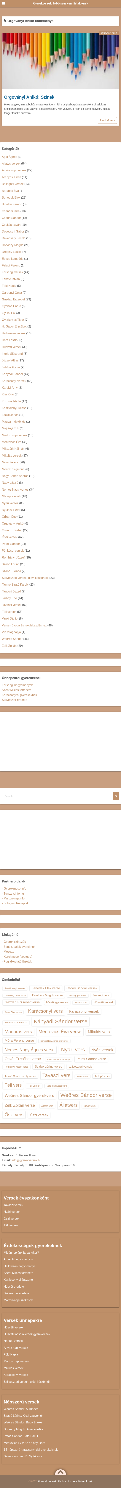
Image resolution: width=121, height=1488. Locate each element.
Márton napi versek (14, 435)
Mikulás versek (12, 455)
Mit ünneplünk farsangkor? (21, 1252)
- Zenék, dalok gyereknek (18, 946)
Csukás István (11, 224)
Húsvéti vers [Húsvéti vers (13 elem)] (81, 1002)
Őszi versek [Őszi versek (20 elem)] (39, 1115)
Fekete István (11, 279)
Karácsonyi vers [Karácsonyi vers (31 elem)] (45, 1011)
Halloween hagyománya (20, 1266)
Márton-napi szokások (18, 1300)
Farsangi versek (12, 272)
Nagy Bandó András (15, 476)
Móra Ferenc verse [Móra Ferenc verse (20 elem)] (19, 1040)
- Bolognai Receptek (15, 903)
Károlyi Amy (9, 387)
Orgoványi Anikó (109, 33)
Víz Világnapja (11, 632)
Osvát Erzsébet (12, 530)
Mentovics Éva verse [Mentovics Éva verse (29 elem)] (59, 1031)
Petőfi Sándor (11, 543)
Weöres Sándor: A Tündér (21, 1409)
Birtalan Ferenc (12, 204)
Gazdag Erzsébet (13, 299)
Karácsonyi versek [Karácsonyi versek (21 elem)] (84, 1011)
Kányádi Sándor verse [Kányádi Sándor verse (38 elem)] (60, 1021)
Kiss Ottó (8, 394)
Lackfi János (10, 415)
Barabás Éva (10, 190)
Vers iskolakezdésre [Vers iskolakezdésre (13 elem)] (57, 1086)
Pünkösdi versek (13, 550)
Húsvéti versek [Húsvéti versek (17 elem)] (103, 1002)
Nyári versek (10, 503)
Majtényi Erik (10, 428)
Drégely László (12, 251)
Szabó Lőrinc (10, 564)
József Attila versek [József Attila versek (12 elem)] (13, 1012)
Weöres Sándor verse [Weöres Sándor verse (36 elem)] (86, 1095)
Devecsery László (13, 238)
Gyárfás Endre (11, 306)
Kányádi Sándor (12, 374)
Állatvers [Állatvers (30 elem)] (68, 1105)
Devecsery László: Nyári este (23, 1456)
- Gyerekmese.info (14, 888)
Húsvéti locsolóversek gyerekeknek (27, 1334)
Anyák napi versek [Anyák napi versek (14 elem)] (15, 988)
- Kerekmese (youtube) (17, 956)
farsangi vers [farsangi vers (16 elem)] (101, 995)
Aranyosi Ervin (11, 177)
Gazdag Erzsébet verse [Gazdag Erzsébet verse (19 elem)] (22, 1002)
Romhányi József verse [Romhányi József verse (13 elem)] (16, 1067)
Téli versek (9, 611)
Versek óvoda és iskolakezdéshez (24, 625)
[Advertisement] (60, 741)
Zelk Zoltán (9, 645)
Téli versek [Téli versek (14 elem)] (34, 1085)
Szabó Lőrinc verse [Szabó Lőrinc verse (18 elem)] (48, 1066)
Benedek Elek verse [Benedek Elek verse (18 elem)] (45, 988)
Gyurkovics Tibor (13, 319)
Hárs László (9, 340)
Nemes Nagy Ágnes (15, 489)
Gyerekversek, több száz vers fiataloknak (60, 3)
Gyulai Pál (8, 313)
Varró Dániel (10, 618)
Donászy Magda (12, 245)
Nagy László (10, 482)
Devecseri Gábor (13, 231)
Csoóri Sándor (11, 217)
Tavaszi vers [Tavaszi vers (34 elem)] (56, 1075)
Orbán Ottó (9, 516)
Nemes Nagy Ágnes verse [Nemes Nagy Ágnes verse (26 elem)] (30, 1049)
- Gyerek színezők (14, 941)
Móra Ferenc (10, 462)
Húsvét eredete (14, 1286)
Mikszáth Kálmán (13, 448)
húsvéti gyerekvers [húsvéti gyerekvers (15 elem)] (57, 1002)
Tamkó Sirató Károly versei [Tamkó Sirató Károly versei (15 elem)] (20, 1076)
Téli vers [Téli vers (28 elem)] (13, 1085)
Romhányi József (13, 557)
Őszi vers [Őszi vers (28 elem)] (14, 1114)
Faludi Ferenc (11, 265)
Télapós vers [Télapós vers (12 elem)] (82, 1076)
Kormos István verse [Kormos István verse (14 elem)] (16, 1022)
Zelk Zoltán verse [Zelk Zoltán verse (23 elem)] (20, 1105)
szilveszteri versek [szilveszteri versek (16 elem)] (80, 1066)
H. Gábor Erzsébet (14, 326)
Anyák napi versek (14, 170)
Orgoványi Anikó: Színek (29, 97)
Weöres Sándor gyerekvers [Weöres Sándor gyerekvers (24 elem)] (29, 1095)
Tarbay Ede (9, 598)
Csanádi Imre (11, 211)
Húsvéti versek (11, 347)
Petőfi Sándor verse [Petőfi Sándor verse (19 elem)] (91, 1059)
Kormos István (11, 401)
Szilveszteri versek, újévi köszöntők (25, 577)
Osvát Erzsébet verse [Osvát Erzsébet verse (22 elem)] (23, 1059)
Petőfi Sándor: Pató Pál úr (21, 1436)
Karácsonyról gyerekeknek (19, 695)
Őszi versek (9, 537)
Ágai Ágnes (9, 156)
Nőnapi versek (11, 496)
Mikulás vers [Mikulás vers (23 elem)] (99, 1032)
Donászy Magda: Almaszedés (23, 1429)
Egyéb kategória (12, 258)
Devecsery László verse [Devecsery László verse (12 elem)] (15, 995)
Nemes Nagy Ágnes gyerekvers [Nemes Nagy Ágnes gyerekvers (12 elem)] (54, 1041)
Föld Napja (9, 285)
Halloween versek (13, 333)
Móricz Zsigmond (13, 469)
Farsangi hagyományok (17, 685)
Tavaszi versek (11, 604)
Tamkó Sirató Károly (15, 584)
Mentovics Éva (11, 442)
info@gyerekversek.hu (26, 1160)
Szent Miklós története (16, 690)
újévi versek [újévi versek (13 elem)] (90, 1106)
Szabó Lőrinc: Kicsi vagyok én (23, 1415)
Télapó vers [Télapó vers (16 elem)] (102, 1076)
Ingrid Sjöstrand (12, 353)
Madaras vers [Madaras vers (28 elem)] (18, 1031)
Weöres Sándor (12, 638)
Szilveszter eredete (14, 699)
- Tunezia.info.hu (13, 893)
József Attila (10, 360)
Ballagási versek (13, 183)
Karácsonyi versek (14, 381)
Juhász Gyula (11, 367)
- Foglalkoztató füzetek (17, 961)
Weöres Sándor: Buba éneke (23, 1422)
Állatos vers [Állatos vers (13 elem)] (47, 1106)
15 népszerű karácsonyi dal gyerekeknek (31, 1449)
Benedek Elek (11, 197)
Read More (107, 120)
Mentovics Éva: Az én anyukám (24, 1443)
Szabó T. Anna (11, 571)
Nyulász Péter (11, 509)
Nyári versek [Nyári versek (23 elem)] (102, 1050)
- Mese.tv (8, 951)
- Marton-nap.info (13, 898)
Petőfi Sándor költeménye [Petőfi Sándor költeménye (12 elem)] (58, 1059)
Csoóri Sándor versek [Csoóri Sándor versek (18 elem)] (81, 988)
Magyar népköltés (13, 421)
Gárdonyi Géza (12, 292)
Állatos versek (11, 163)
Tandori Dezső (11, 591)
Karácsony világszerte (18, 1279)
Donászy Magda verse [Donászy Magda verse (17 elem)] (47, 995)
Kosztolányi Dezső (14, 408)
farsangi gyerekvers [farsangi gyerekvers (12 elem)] (77, 995)
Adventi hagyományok (18, 1259)
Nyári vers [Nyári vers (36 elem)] (73, 1049)
